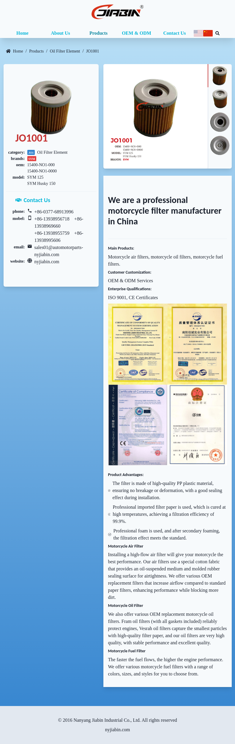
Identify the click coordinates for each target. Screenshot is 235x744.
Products (98, 33)
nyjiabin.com (46, 261)
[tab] (219, 75)
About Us (60, 33)
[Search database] (217, 33)
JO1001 (92, 51)
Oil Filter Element (65, 51)
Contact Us (174, 33)
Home (22, 33)
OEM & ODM (136, 33)
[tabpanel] (155, 116)
